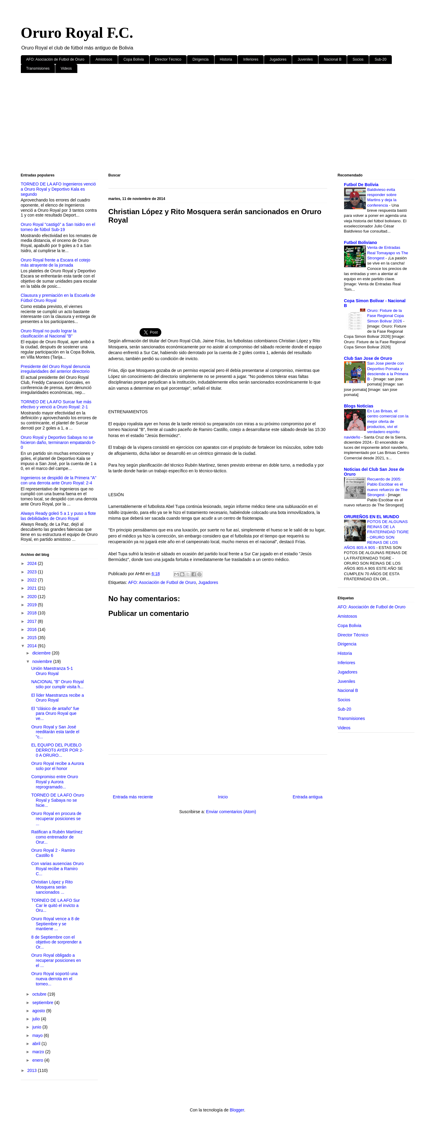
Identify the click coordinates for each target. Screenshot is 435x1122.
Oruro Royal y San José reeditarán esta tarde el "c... (55, 732)
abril (36, 1043)
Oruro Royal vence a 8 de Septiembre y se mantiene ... (55, 923)
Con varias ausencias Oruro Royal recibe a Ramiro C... (57, 868)
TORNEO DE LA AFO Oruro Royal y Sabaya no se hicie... (57, 800)
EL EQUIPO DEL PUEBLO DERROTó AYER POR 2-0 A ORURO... (57, 750)
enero (38, 1060)
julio (36, 1018)
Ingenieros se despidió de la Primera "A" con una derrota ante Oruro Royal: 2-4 (58, 480)
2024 (32, 563)
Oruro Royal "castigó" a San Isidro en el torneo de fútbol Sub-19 (58, 227)
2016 (32, 629)
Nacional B (332, 59)
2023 (32, 571)
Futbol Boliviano (360, 242)
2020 (32, 596)
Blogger (237, 1110)
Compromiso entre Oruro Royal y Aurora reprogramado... (54, 781)
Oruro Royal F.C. (77, 32)
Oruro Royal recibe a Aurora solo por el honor (57, 766)
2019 (32, 604)
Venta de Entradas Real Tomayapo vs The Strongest (387, 252)
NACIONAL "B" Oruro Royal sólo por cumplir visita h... (57, 684)
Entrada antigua (308, 796)
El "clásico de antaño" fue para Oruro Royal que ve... (55, 713)
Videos (66, 68)
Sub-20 (380, 59)
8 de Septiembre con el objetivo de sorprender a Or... (56, 942)
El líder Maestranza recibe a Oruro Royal (57, 698)
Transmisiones (38, 68)
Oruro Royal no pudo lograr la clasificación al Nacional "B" (48, 333)
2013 (32, 1070)
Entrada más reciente (133, 796)
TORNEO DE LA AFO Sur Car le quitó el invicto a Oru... (55, 905)
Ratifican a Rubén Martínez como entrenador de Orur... (56, 837)
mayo (38, 1035)
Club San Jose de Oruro (368, 358)
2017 (32, 621)
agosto (39, 1010)
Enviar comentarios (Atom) (231, 811)
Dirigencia (200, 59)
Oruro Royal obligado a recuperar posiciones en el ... (56, 960)
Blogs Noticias (358, 406)
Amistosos (103, 59)
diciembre (42, 653)
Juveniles (305, 59)
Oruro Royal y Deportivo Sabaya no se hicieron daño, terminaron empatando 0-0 (58, 442)
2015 (32, 637)
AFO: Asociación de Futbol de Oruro (55, 59)
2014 (32, 645)
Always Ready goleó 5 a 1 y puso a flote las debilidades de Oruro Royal (58, 516)
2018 (32, 612)
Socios (358, 59)
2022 (32, 580)
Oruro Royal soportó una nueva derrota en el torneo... (54, 978)
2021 (32, 588)
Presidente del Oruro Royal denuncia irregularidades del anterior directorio (55, 369)
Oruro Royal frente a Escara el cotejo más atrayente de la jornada (55, 263)
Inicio (223, 796)
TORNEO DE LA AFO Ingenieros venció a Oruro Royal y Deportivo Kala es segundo (58, 189)
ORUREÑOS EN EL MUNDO (371, 516)
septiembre (43, 1002)
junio (37, 1027)
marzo (38, 1051)
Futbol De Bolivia (361, 184)
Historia (226, 59)
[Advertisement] (202, 124)
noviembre (42, 661)
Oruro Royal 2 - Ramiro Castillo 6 (53, 853)
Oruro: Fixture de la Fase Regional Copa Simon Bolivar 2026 (385, 315)
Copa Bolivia (134, 59)
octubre (40, 994)
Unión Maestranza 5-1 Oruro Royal (52, 671)
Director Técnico (168, 59)
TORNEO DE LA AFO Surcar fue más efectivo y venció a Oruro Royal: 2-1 (56, 404)
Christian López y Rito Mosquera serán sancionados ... (51, 887)
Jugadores (277, 59)
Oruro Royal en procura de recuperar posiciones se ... (56, 818)
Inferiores (250, 59)
